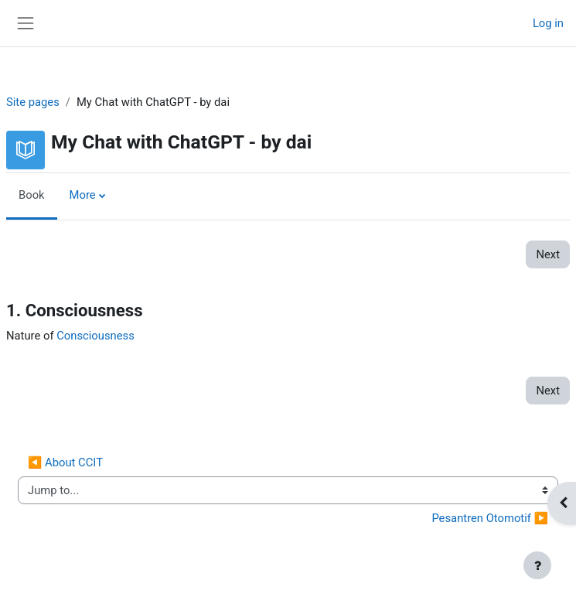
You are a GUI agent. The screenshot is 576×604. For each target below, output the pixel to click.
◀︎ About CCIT (65, 462)
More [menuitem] (83, 195)
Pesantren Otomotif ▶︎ (489, 518)
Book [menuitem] (32, 195)
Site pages (33, 102)
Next (548, 254)
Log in (548, 23)
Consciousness (95, 336)
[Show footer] (537, 565)
